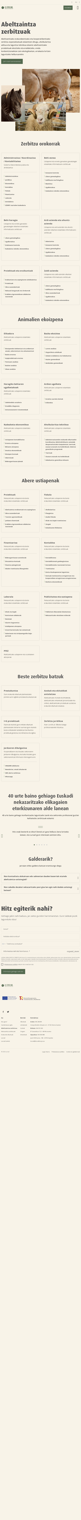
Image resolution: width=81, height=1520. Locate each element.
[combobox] (3, 944)
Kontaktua (68, 8)
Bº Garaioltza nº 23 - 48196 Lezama (40, 1031)
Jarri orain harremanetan (12, 61)
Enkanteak (23, 1035)
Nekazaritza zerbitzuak (8, 1031)
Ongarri (22, 1031)
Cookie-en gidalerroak (73, 1052)
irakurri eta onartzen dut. (19, 964)
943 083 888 (37, 1035)
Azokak (22, 1028)
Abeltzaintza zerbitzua (9, 1028)
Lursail (3, 1038)
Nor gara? (4, 1022)
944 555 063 (36, 1028)
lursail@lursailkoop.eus (37, 1041)
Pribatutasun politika (10, 964)
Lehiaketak (23, 1025)
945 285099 (36, 1022)
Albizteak (23, 1022)
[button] (34, 845)
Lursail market (5, 1041)
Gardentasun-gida (6, 1025)
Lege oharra (46, 1052)
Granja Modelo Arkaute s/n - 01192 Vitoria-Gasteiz (45, 1025)
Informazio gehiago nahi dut (13, 971)
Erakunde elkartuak (7, 1035)
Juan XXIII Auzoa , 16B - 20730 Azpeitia (41, 1038)
